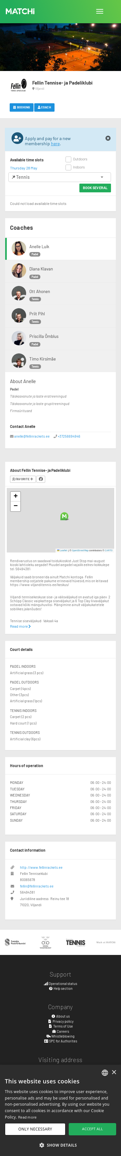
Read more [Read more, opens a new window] (27, 1117)
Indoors (79, 167)
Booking (21, 107)
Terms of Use (60, 1026)
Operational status (60, 983)
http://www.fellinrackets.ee (41, 867)
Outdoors (80, 159)
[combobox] (105, 1073)
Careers (60, 1031)
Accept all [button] (92, 1128)
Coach (44, 107)
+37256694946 (69, 436)
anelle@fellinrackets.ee (32, 436)
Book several (95, 188)
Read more (20, 626)
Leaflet (62, 550)
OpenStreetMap (80, 550)
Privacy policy (60, 1021)
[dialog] (60, 1110)
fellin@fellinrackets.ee (37, 886)
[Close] (108, 138)
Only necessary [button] (35, 1129)
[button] (64, 516)
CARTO (109, 550)
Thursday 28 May (23, 168)
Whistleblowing (60, 1036)
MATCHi (20, 11)
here (55, 143)
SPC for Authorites (60, 1041)
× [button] (113, 1072)
